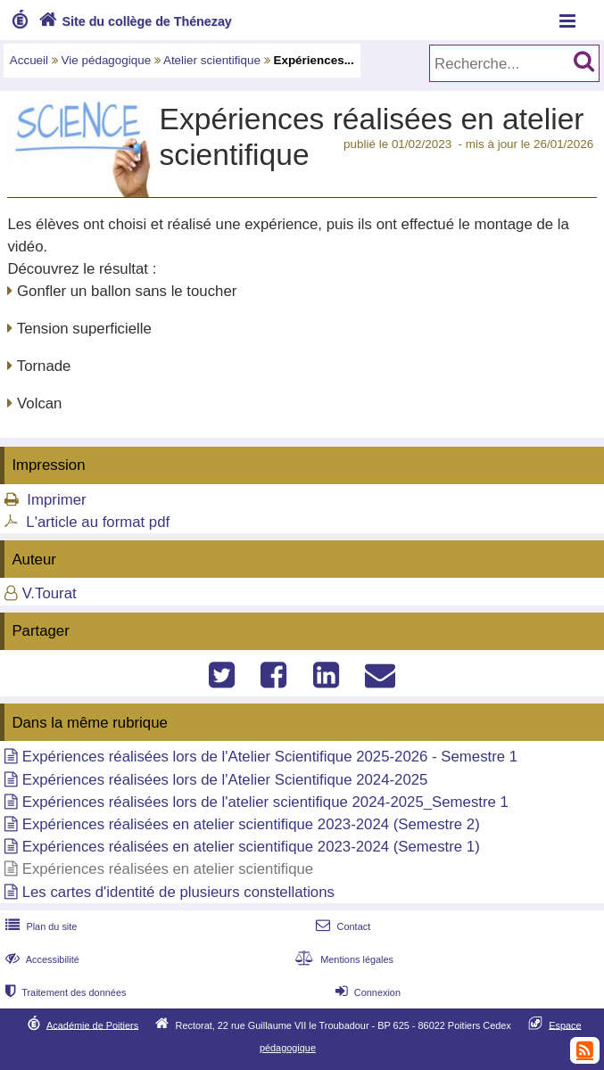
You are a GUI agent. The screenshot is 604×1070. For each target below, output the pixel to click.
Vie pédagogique (107, 60)
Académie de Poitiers (92, 1024)
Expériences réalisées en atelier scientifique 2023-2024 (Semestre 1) (251, 846)
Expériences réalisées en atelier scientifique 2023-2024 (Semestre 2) (251, 824)
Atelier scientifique (212, 60)
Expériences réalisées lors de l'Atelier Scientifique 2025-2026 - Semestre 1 (269, 756)
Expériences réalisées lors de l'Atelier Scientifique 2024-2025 (225, 779)
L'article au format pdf (98, 522)
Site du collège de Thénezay (133, 21)
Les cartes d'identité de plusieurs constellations (178, 892)
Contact (341, 926)
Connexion (366, 992)
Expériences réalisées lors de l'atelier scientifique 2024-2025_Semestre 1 (265, 802)
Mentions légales (342, 959)
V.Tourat (49, 593)
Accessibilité (40, 959)
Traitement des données (64, 992)
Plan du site (39, 926)
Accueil (29, 60)
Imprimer (56, 499)
